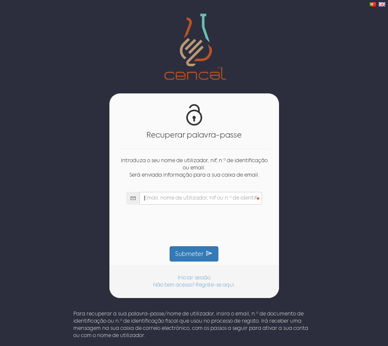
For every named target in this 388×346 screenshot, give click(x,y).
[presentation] (194, 225)
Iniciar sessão (194, 278)
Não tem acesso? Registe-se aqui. (194, 285)
